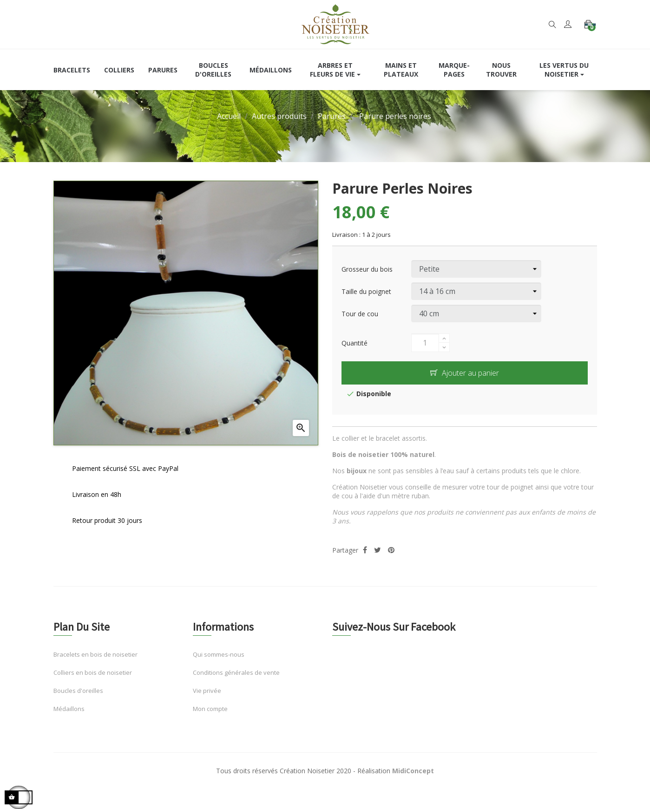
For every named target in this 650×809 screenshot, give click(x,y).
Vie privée (207, 708)
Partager (365, 567)
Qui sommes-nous (218, 671)
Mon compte (210, 726)
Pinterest (391, 567)
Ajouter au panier (464, 390)
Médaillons (69, 726)
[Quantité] (425, 360)
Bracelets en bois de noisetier (95, 671)
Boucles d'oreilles (78, 708)
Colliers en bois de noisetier (92, 689)
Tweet (377, 567)
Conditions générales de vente (236, 689)
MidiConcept (413, 787)
